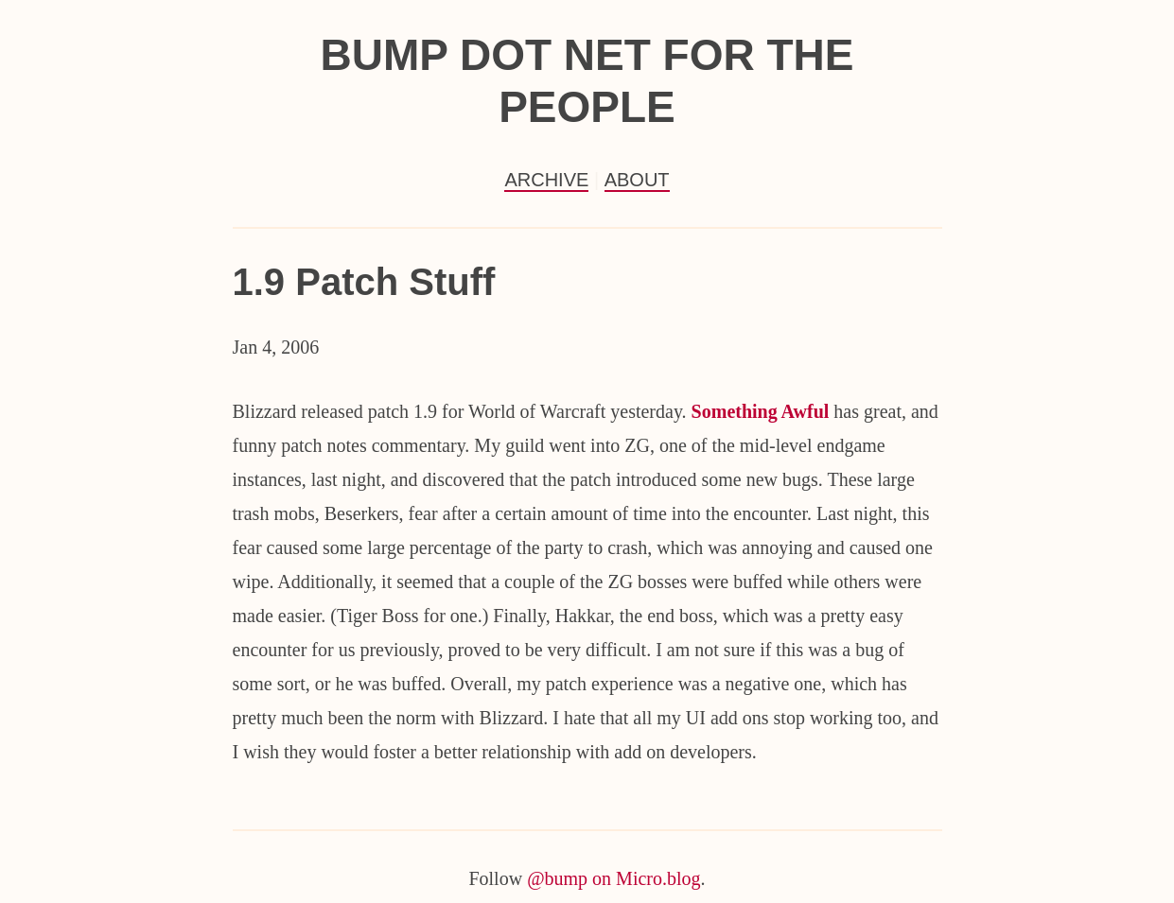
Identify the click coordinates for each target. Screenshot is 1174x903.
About (637, 179)
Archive (546, 179)
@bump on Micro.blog (613, 878)
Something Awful (761, 411)
